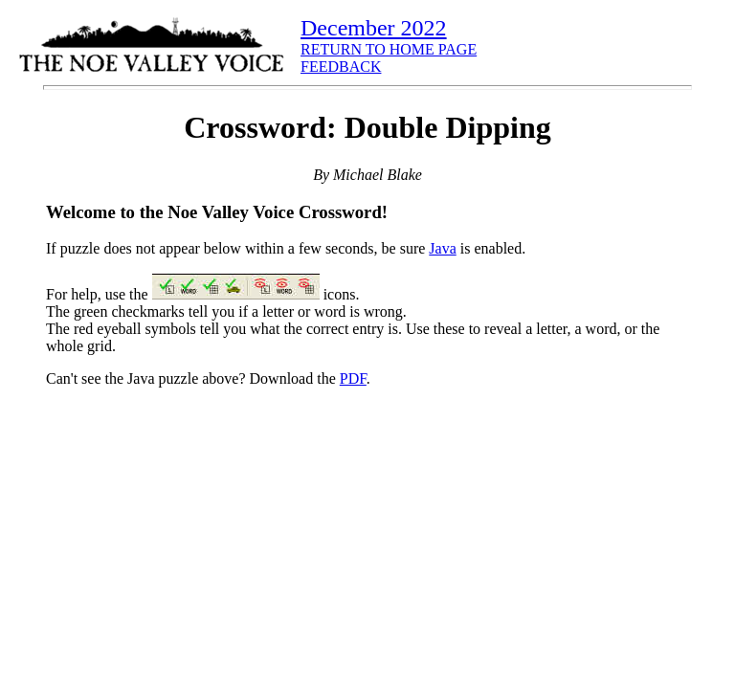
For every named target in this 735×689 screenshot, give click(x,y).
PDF (353, 378)
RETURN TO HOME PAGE (389, 49)
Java (442, 248)
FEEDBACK (341, 66)
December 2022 (374, 27)
